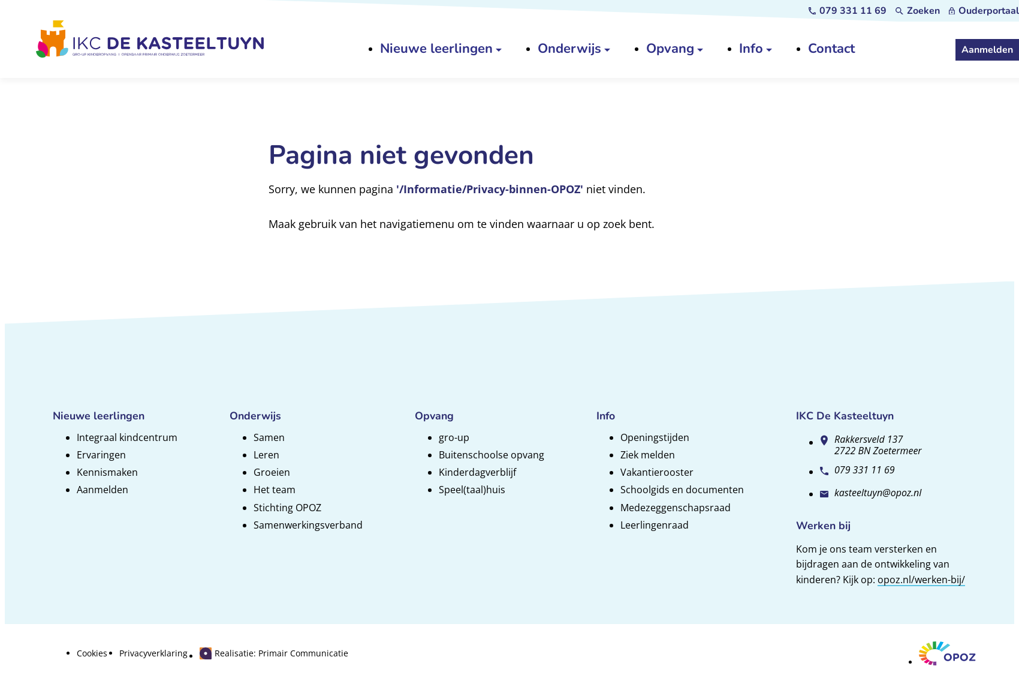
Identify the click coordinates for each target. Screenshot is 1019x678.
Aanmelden (102, 489)
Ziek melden (647, 454)
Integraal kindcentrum (127, 437)
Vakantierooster (657, 472)
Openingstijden (654, 437)
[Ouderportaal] (984, 11)
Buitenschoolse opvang (491, 454)
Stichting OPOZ (287, 507)
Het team (275, 489)
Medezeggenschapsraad (675, 507)
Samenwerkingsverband (308, 525)
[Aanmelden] (987, 50)
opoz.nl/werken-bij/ (921, 579)
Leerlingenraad (654, 525)
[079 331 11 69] (848, 11)
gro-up (454, 437)
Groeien (272, 472)
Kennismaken (107, 472)
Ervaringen (101, 454)
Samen (269, 437)
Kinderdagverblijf (477, 472)
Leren (266, 454)
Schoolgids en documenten (682, 489)
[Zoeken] (918, 11)
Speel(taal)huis (472, 489)
